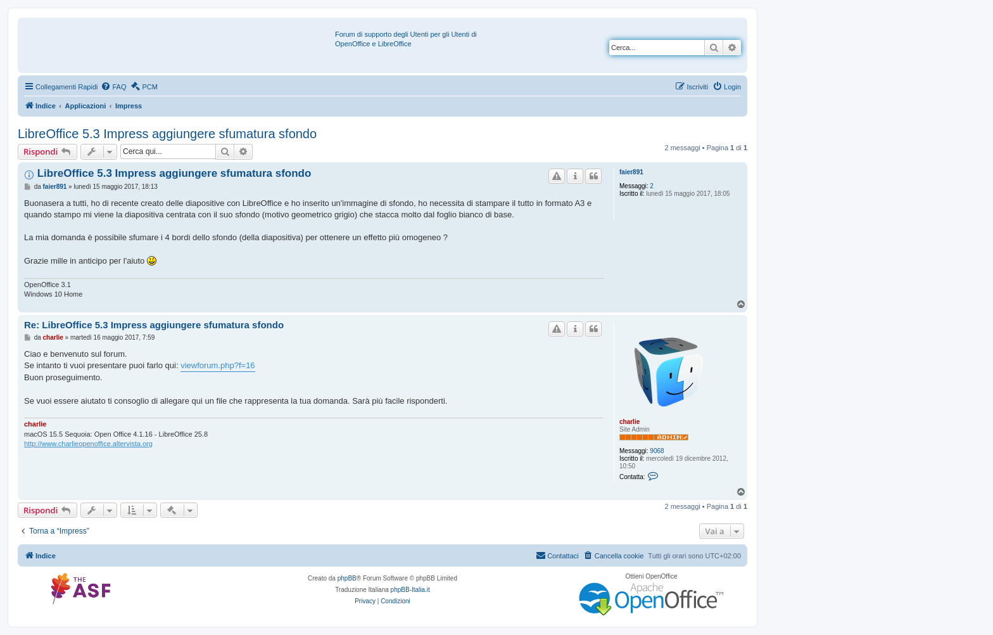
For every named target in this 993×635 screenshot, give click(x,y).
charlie (629, 421)
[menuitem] (113, 86)
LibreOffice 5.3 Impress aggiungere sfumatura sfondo (167, 134)
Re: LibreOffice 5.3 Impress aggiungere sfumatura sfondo (154, 324)
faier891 (631, 172)
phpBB (347, 578)
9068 (657, 450)
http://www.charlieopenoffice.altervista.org (88, 443)
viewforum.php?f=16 (217, 365)
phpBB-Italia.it (410, 589)
